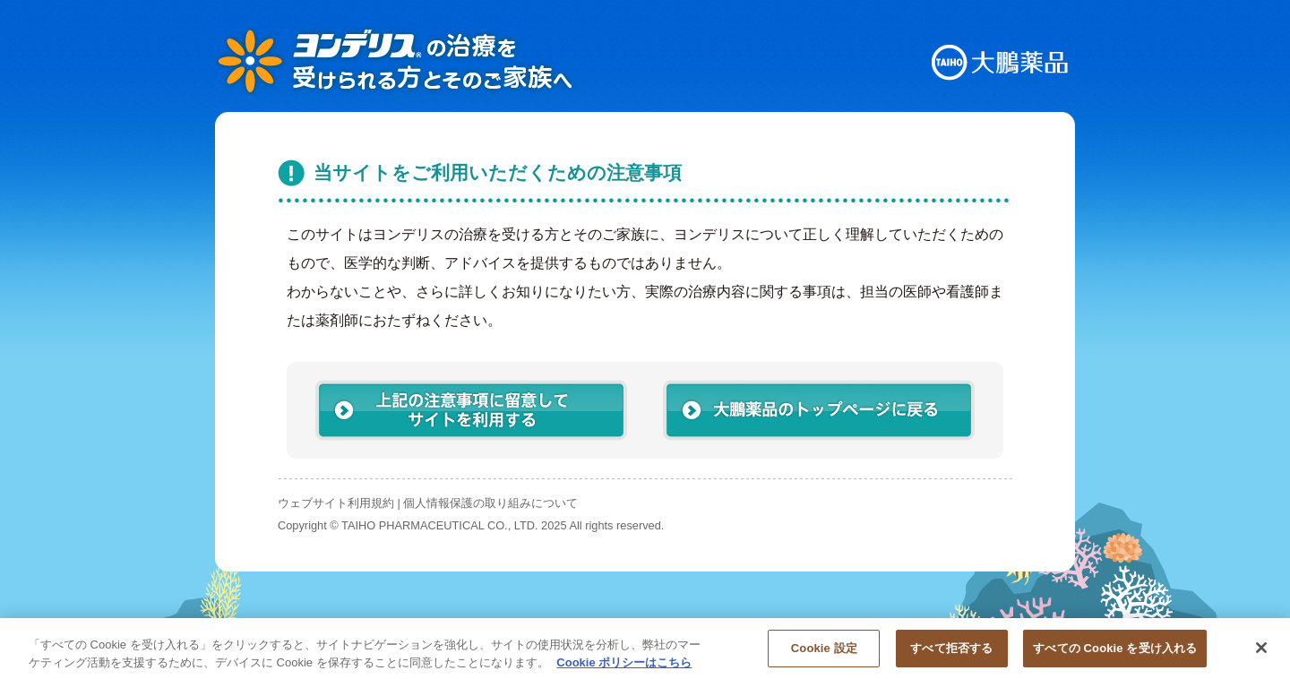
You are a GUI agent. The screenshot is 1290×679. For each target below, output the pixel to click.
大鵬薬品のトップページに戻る (819, 410)
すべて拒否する (951, 655)
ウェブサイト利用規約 (336, 503)
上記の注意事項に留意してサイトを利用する (471, 410)
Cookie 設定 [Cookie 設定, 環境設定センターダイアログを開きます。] (824, 655)
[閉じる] (1261, 655)
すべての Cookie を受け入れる (1115, 655)
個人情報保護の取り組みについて (490, 503)
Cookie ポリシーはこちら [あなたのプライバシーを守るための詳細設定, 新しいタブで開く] (624, 668)
